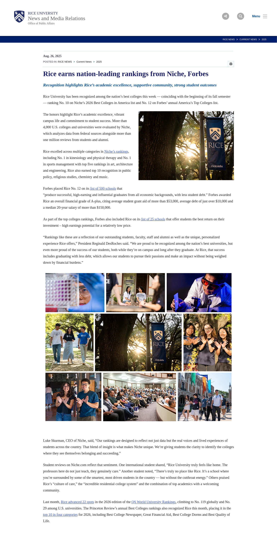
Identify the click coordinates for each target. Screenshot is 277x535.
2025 (264, 39)
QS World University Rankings (153, 502)
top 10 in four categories (60, 514)
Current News (248, 39)
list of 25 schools (153, 219)
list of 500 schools (103, 188)
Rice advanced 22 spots (77, 502)
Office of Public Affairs (41, 23)
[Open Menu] (257, 16)
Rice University (43, 13)
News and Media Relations (56, 18)
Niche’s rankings (116, 151)
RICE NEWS (229, 39)
